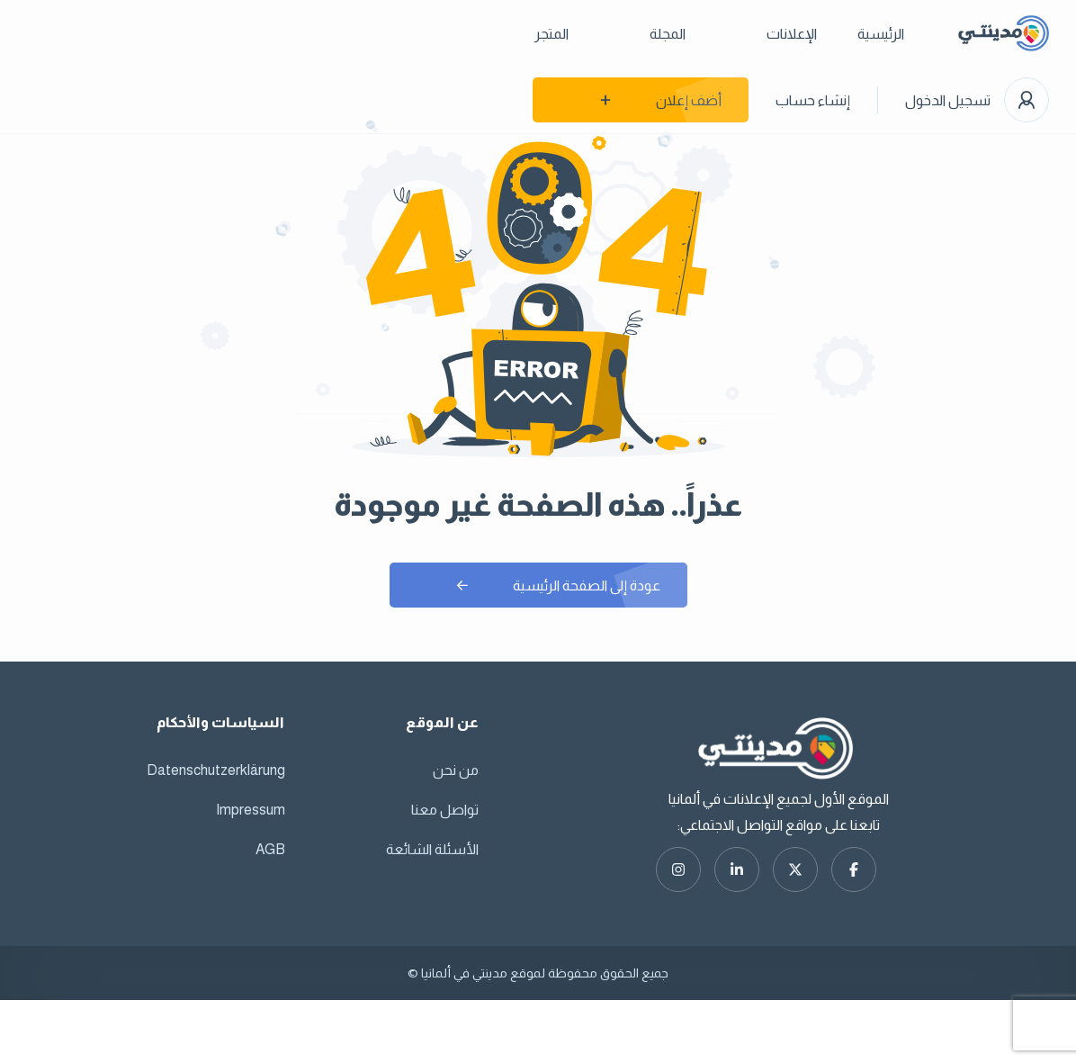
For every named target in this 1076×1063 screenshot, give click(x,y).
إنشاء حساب (813, 100)
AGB (270, 849)
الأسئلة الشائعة (432, 849)
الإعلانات (792, 33)
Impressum (250, 809)
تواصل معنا (445, 809)
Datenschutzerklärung (216, 770)
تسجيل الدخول (948, 100)
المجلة (668, 33)
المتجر (551, 33)
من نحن (456, 770)
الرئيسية (880, 33)
